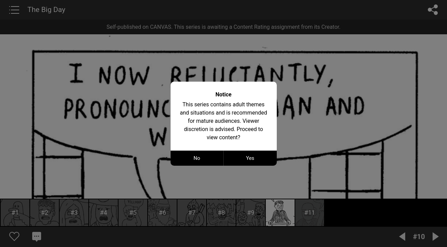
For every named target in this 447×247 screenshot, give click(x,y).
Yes (250, 158)
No (197, 158)
